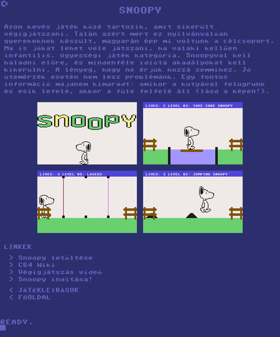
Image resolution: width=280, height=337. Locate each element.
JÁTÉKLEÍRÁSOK (48, 290)
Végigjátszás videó (60, 272)
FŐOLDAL (34, 298)
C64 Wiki (36, 265)
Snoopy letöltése (55, 258)
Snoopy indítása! (55, 280)
